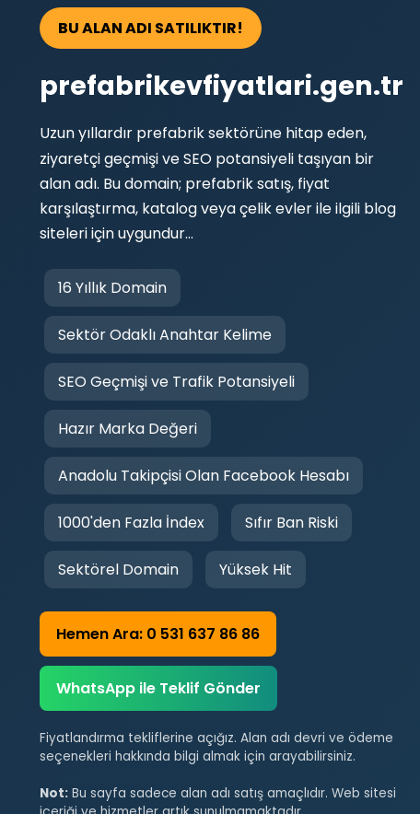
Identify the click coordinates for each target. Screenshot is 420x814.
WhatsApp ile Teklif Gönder (158, 688)
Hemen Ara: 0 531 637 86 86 (158, 634)
